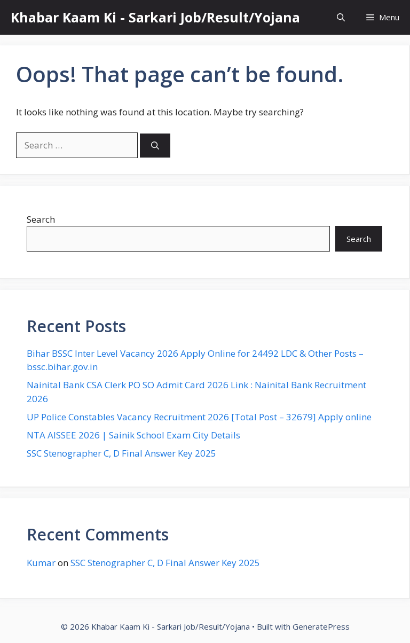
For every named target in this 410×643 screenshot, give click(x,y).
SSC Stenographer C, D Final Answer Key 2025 (121, 453)
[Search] (155, 146)
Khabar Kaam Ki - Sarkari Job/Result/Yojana (155, 17)
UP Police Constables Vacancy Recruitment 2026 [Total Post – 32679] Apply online (199, 417)
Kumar (41, 562)
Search (41, 219)
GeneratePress (321, 626)
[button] (341, 17)
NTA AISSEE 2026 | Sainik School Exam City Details (133, 435)
